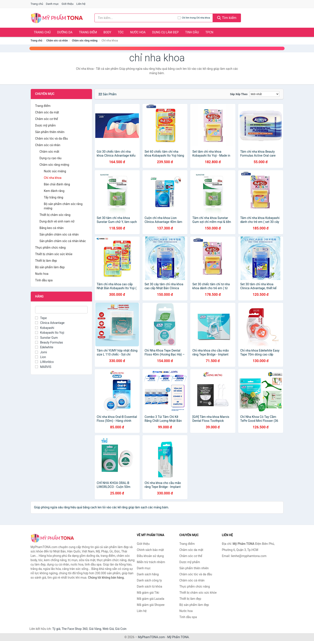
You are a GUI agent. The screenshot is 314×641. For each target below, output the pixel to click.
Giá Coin (120, 629)
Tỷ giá (56, 629)
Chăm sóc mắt (49, 151)
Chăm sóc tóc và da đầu (51, 138)
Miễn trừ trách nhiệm (151, 562)
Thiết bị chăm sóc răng (54, 215)
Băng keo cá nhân (51, 228)
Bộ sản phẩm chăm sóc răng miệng (63, 206)
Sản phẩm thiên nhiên (49, 132)
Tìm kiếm (226, 18)
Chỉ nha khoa (52, 177)
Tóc (121, 32)
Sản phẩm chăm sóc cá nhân (59, 234)
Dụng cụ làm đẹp (165, 32)
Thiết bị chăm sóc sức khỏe (53, 254)
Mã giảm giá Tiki (148, 592)
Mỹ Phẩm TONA (178, 637)
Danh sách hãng (148, 574)
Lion (40, 357)
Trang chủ (37, 3)
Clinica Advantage (50, 323)
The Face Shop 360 (74, 629)
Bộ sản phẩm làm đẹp (50, 267)
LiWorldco (44, 362)
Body (107, 32)
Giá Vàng (95, 629)
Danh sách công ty (149, 580)
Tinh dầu (192, 32)
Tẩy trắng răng (53, 197)
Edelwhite (44, 347)
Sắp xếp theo (238, 94)
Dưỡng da (64, 32)
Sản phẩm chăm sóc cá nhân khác (62, 241)
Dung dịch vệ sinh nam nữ (56, 221)
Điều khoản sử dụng (150, 556)
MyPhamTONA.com (151, 637)
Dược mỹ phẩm (45, 125)
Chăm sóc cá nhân (57, 40)
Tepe (41, 318)
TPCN (209, 32)
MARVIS (43, 367)
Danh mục (52, 3)
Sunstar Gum (46, 337)
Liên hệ (80, 3)
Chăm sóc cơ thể (46, 119)
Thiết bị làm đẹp (46, 260)
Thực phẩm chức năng (50, 247)
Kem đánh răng (54, 191)
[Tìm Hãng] (61, 309)
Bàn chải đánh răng (57, 184)
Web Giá (108, 629)
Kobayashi (44, 328)
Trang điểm (88, 32)
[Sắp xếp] (264, 94)
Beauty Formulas (49, 342)
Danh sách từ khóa (149, 586)
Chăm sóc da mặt (47, 112)
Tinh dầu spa (44, 280)
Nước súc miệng (55, 171)
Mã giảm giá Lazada (150, 598)
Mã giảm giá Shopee (151, 605)
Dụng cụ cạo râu (50, 158)
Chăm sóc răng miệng (84, 40)
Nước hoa (138, 32)
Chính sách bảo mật (150, 550)
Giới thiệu (67, 3)
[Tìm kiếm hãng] (136, 18)
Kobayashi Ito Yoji (49, 332)
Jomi (41, 352)
